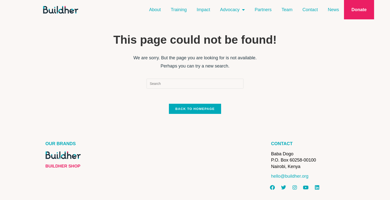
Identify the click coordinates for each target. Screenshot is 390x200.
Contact (310, 9)
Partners (263, 9)
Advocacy (232, 9)
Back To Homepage (195, 109)
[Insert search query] (195, 84)
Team (287, 9)
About (155, 9)
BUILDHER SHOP (62, 166)
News (333, 9)
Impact (203, 9)
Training (179, 9)
